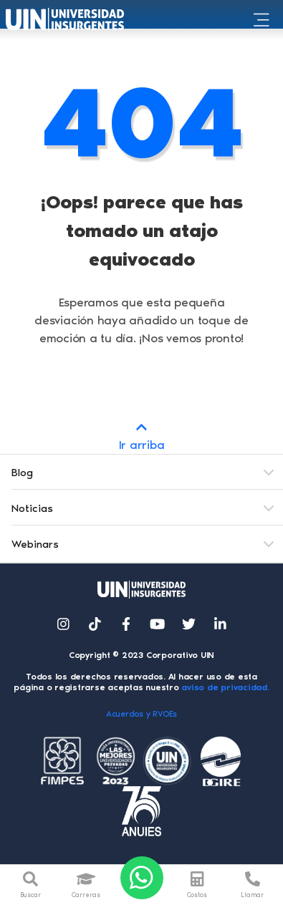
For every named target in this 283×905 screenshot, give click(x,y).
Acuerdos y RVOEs (141, 714)
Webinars (35, 544)
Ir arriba (141, 435)
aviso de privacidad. (225, 687)
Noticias (32, 508)
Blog (22, 472)
